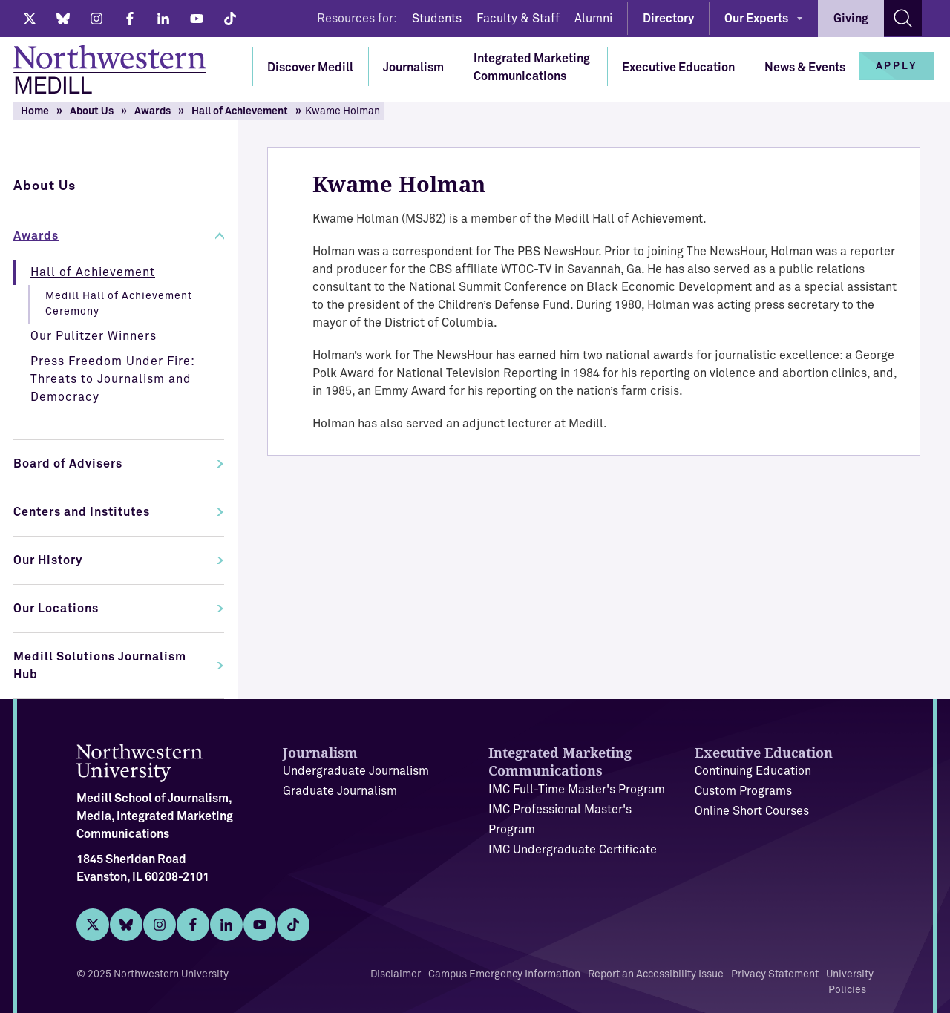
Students (437, 18)
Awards (152, 111)
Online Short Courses (752, 811)
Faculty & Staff (518, 18)
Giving (850, 18)
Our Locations (56, 608)
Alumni (593, 18)
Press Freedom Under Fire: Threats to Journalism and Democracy (112, 379)
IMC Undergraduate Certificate (572, 850)
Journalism (413, 67)
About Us (92, 111)
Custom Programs (743, 791)
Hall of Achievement (239, 111)
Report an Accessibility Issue (656, 974)
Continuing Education (753, 771)
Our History (47, 560)
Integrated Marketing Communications (532, 67)
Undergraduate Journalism (356, 771)
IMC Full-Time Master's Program (576, 790)
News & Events (804, 67)
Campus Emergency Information (504, 974)
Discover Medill (310, 67)
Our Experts (756, 18)
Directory (668, 18)
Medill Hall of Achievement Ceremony (118, 304)
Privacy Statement (775, 974)
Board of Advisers (67, 464)
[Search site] (903, 18)
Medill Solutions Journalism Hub (99, 666)
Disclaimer (395, 974)
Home (35, 111)
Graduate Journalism (340, 791)
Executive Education (678, 67)
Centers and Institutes (81, 512)
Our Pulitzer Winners (93, 336)
